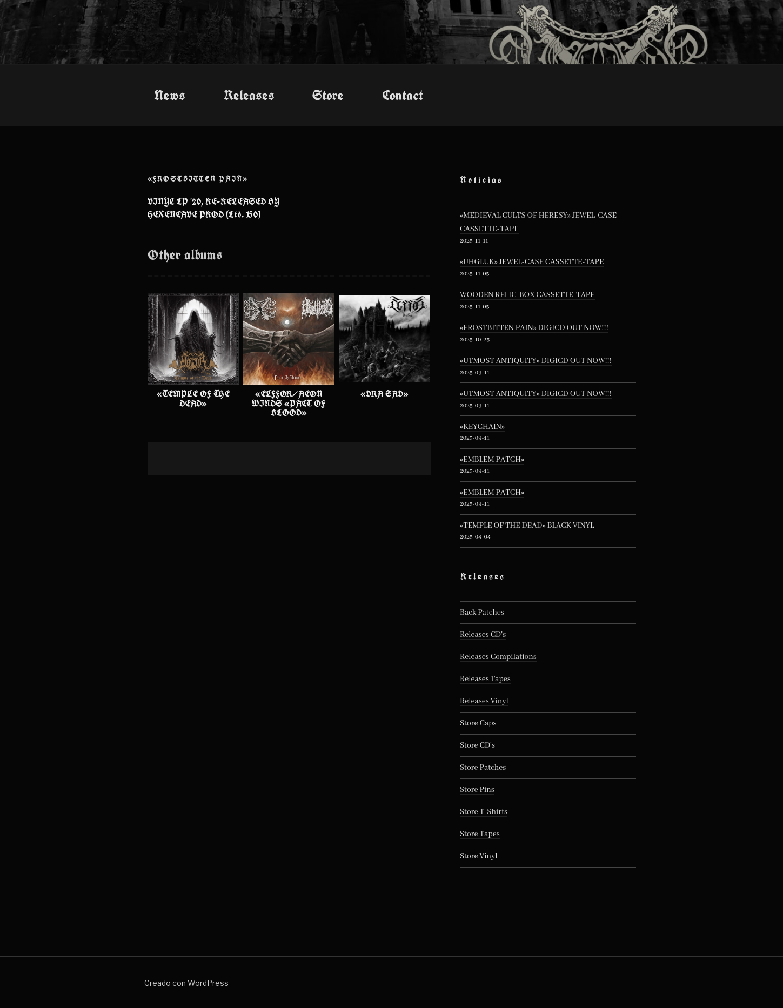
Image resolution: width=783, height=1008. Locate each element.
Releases (249, 95)
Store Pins (477, 790)
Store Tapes (480, 834)
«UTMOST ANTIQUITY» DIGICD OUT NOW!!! (536, 361)
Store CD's (477, 745)
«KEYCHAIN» (482, 427)
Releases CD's (483, 635)
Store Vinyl (479, 856)
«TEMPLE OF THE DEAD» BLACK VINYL (527, 525)
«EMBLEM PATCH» (492, 460)
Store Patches (483, 767)
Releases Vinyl (484, 701)
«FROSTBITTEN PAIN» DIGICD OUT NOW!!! (534, 328)
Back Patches (482, 612)
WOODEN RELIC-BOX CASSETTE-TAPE (527, 295)
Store (328, 95)
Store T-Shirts (483, 812)
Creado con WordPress (186, 982)
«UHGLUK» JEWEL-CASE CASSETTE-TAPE (532, 262)
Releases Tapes (485, 679)
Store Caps (478, 723)
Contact (402, 95)
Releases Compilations (498, 657)
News (169, 95)
